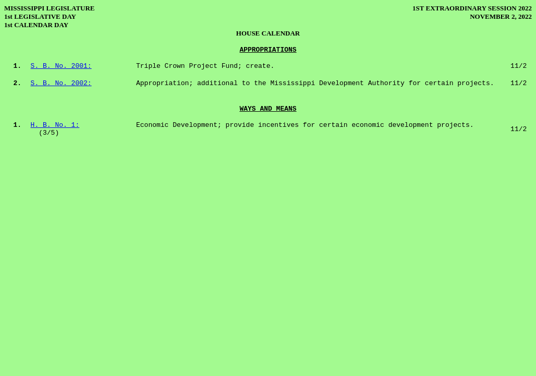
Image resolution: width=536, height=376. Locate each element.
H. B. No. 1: (55, 125)
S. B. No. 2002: (61, 83)
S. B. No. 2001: (61, 66)
